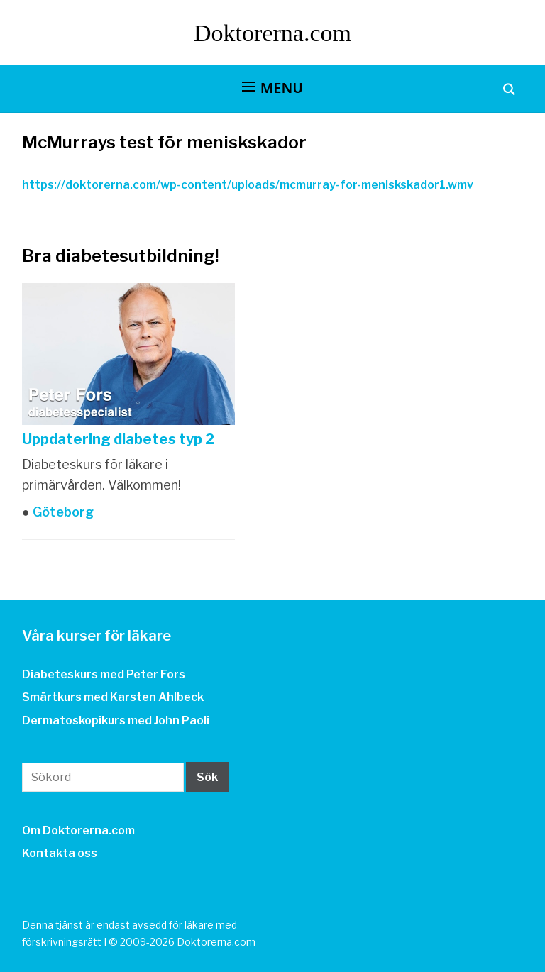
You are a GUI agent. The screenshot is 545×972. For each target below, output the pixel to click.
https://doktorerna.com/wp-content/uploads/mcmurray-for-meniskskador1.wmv (247, 185)
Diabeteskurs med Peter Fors (103, 674)
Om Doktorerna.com (78, 830)
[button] (273, 88)
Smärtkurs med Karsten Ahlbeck (113, 697)
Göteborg (62, 511)
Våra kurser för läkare (96, 635)
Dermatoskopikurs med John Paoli (115, 720)
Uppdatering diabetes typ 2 (118, 439)
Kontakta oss (59, 853)
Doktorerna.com (272, 33)
